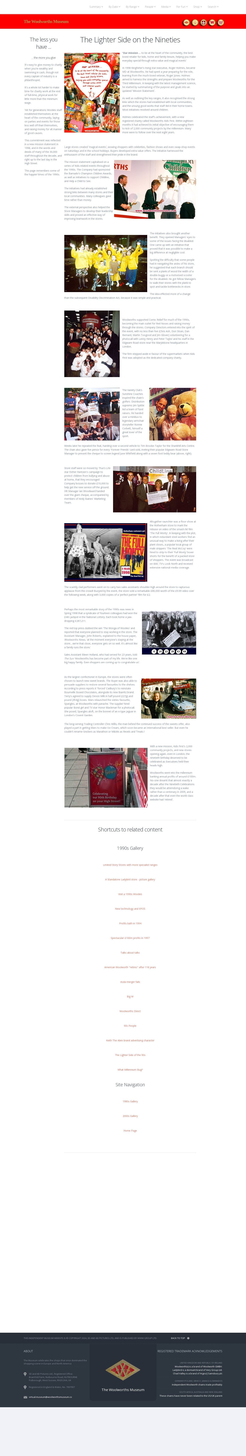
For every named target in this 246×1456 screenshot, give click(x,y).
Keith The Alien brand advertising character (130, 1089)
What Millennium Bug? (130, 1118)
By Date (115, 7)
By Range (133, 7)
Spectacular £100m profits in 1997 (130, 986)
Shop (198, 7)
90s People (130, 1074)
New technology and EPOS (130, 957)
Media (166, 7)
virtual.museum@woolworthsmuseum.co (50, 1445)
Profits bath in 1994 (130, 972)
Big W (130, 1045)
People (151, 7)
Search (214, 7)
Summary (96, 7)
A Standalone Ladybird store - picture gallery (130, 928)
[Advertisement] (44, 239)
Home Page (130, 1179)
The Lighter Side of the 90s (130, 1103)
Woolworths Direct (130, 1060)
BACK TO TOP (180, 1386)
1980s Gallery (130, 1150)
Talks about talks (130, 1001)
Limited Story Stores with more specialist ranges (130, 913)
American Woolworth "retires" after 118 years (130, 1016)
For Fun (182, 7)
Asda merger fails (130, 1030)
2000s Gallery (130, 1164)
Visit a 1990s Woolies (130, 942)
